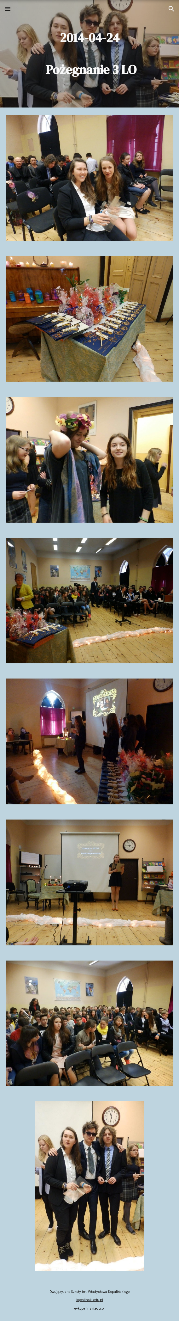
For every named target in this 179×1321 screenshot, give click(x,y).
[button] (7, 8)
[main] (89, 54)
